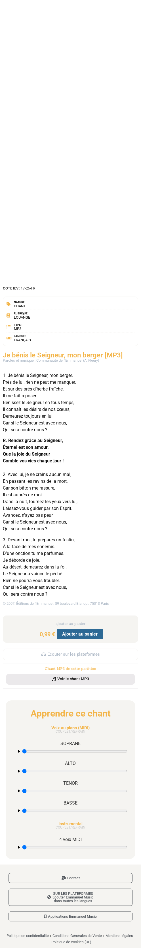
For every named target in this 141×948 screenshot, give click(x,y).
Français (22, 340)
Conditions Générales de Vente (77, 936)
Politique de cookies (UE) (71, 942)
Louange (22, 317)
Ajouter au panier (80, 634)
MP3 (17, 329)
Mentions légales (119, 936)
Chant (20, 306)
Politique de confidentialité (28, 936)
